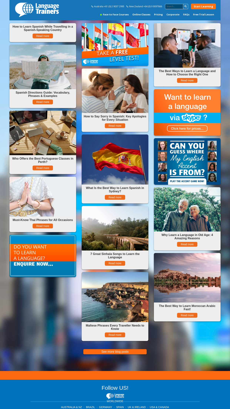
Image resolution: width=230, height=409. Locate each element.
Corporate (172, 14)
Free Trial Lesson (203, 14)
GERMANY (105, 407)
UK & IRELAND (137, 407)
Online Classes (141, 14)
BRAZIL (90, 407)
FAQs (186, 14)
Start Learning (203, 6)
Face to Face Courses (114, 14)
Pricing (158, 14)
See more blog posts (115, 351)
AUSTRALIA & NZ (71, 407)
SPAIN (120, 407)
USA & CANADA (159, 407)
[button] (185, 6)
